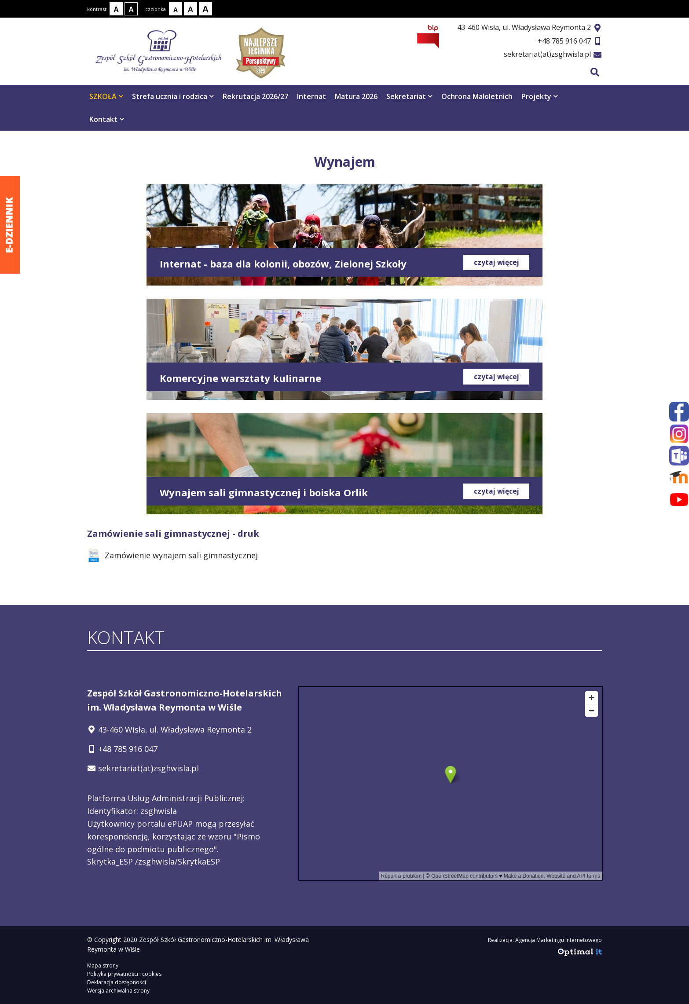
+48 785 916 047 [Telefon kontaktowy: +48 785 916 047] (128, 749)
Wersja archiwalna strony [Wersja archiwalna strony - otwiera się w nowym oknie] (118, 990)
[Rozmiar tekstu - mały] (175, 8)
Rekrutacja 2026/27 (255, 96)
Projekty (539, 96)
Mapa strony (102, 965)
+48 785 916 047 (564, 41)
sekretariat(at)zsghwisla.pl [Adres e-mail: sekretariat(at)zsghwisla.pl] (148, 768)
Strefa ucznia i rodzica (173, 96)
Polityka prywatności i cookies (124, 974)
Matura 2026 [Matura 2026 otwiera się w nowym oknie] (356, 96)
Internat (311, 96)
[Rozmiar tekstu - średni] (190, 8)
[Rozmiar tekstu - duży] (205, 8)
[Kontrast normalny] (116, 8)
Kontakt (106, 119)
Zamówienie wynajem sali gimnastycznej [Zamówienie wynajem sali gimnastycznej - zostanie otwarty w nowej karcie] (172, 555)
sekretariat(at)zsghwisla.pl (547, 54)
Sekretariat (409, 96)
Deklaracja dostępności (116, 982)
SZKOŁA (106, 96)
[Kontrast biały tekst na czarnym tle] (131, 8)
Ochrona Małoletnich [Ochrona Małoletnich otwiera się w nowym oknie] (477, 96)
